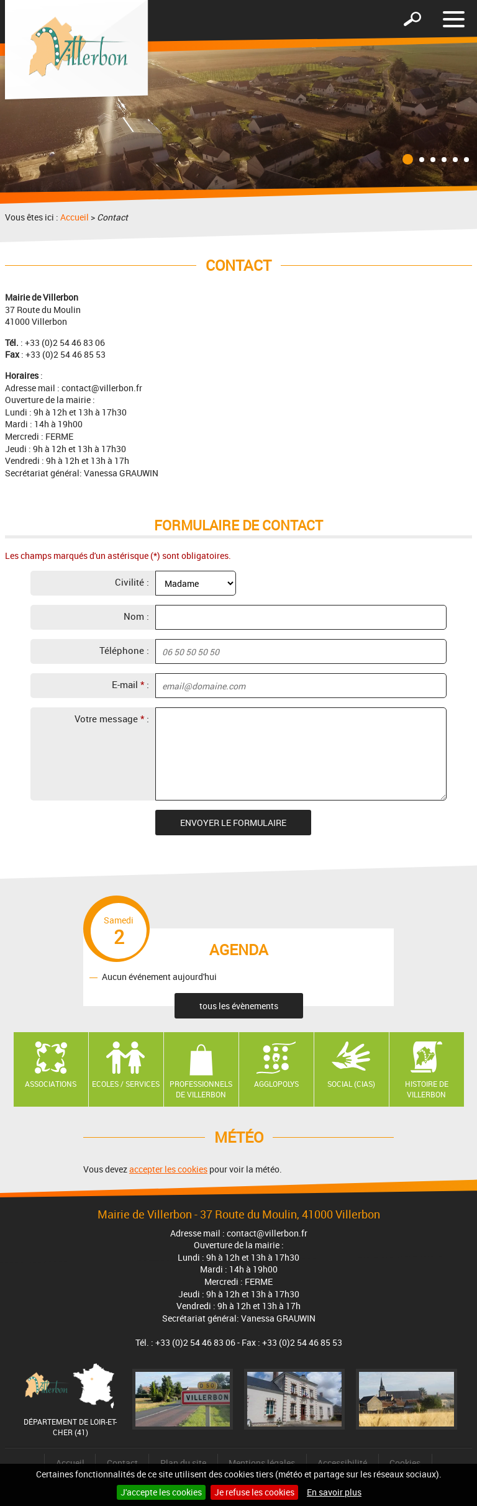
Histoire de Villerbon (426, 1089)
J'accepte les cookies (161, 1492)
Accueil (74, 217)
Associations (50, 1084)
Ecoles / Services (126, 1084)
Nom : (136, 616)
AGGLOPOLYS (276, 1084)
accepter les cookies (168, 1169)
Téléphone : (124, 650)
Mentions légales (262, 1463)
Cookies (404, 1463)
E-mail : (130, 684)
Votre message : (112, 718)
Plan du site (183, 1463)
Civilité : (132, 582)
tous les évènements (238, 1006)
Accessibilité (342, 1463)
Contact (122, 1463)
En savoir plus (334, 1492)
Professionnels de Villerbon (201, 1089)
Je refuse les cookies (254, 1492)
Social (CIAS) (351, 1084)
